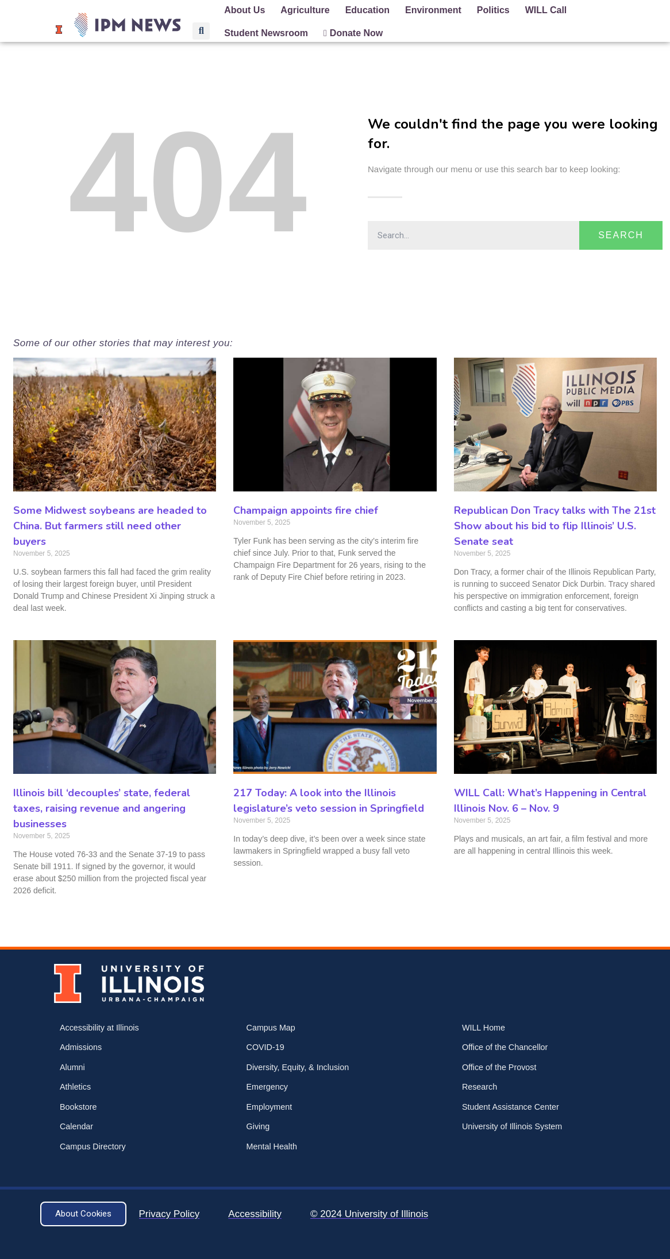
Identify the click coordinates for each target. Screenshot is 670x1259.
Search (621, 235)
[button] (201, 31)
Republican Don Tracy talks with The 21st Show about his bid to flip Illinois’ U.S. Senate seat (555, 525)
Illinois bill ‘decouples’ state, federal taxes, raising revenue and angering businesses (101, 808)
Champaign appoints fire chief (305, 510)
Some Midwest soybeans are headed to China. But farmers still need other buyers (110, 525)
